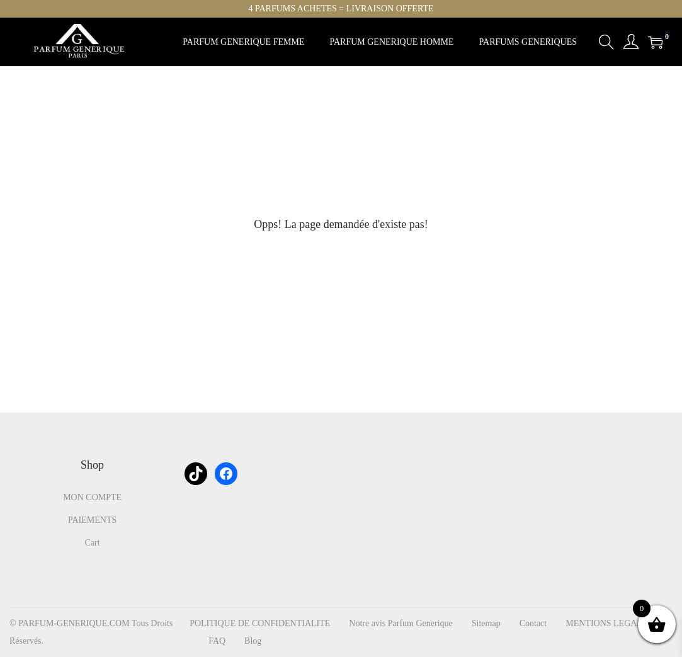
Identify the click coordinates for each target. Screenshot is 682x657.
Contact (533, 623)
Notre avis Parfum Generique (400, 623)
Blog (252, 641)
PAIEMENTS (92, 520)
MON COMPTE (92, 497)
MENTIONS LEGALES (608, 623)
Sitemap (486, 623)
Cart (92, 542)
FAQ (216, 641)
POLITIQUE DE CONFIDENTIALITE (260, 623)
